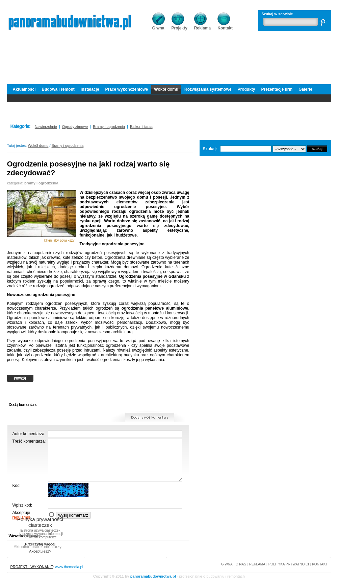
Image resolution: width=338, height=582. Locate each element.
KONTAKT (320, 564)
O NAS (241, 564)
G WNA (227, 564)
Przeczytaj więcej (40, 544)
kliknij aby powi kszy (59, 240)
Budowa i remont (58, 89)
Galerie (305, 89)
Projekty (179, 25)
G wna (158, 25)
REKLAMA (257, 564)
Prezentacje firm (276, 89)
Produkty (246, 89)
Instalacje (90, 89)
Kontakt (225, 25)
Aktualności (24, 89)
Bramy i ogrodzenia (68, 145)
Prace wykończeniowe (126, 89)
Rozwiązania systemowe (207, 89)
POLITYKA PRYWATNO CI (288, 564)
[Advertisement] (169, 56)
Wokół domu (166, 89)
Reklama (202, 25)
